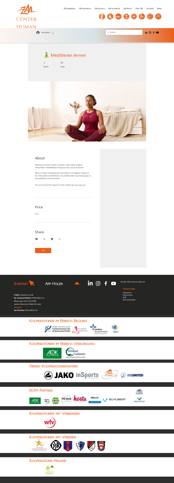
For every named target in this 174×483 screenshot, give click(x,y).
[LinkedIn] (146, 32)
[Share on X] (44, 239)
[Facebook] (153, 32)
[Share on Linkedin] (52, 239)
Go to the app (80, 185)
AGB (125, 297)
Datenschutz (127, 295)
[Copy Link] (59, 239)
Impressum (127, 293)
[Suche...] (123, 32)
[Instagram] (150, 32)
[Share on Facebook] (36, 239)
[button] (52, 32)
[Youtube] (157, 32)
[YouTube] (113, 283)
